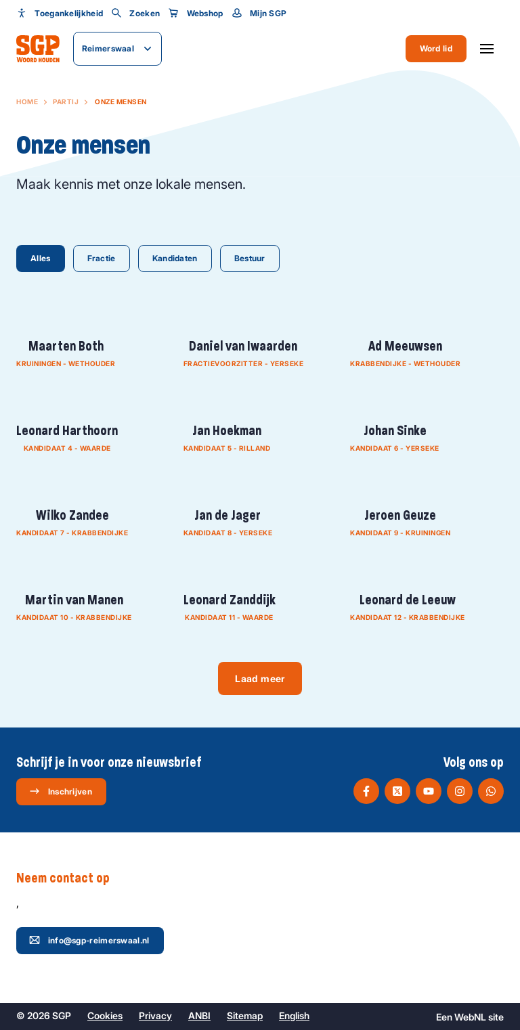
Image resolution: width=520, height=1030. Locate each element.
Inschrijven (60, 791)
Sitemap (245, 1015)
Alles (40, 258)
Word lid (436, 48)
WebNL (470, 1017)
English (294, 1015)
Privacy (155, 1015)
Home (27, 101)
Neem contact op (69, 878)
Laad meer (259, 678)
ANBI (199, 1015)
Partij (66, 101)
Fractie (101, 258)
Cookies (105, 1015)
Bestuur (249, 258)
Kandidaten (175, 258)
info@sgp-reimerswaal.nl (89, 940)
